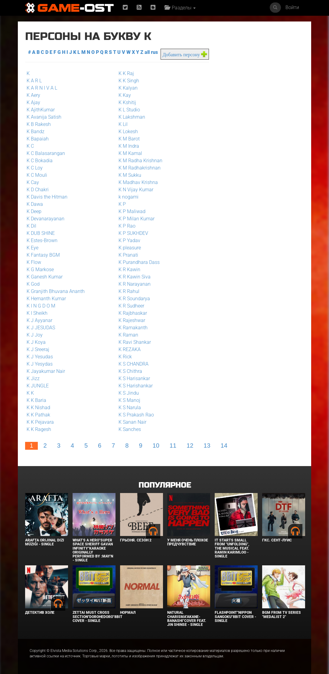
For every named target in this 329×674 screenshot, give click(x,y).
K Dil (31, 226)
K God (33, 284)
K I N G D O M (41, 306)
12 (190, 445)
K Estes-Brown (42, 240)
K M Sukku (130, 175)
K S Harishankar (136, 386)
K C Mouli (37, 175)
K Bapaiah (38, 139)
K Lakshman (132, 117)
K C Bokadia (40, 160)
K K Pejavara (40, 422)
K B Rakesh (39, 124)
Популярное (164, 485)
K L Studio (129, 110)
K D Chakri (38, 189)
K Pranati (128, 255)
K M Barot (129, 139)
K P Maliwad (132, 211)
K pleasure (130, 248)
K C (30, 146)
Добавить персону (181, 54)
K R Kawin (129, 269)
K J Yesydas (40, 364)
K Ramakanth (133, 327)
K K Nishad (38, 407)
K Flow (34, 262)
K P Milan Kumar (137, 219)
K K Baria (36, 400)
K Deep (34, 211)
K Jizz (33, 378)
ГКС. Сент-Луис (277, 540)
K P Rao (127, 226)
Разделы (180, 8)
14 (224, 445)
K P (122, 204)
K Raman (128, 335)
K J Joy (35, 335)
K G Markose (40, 269)
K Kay (125, 95)
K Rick (125, 357)
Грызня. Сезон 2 (135, 540)
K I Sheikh (37, 313)
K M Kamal (130, 153)
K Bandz (35, 131)
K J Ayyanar (39, 320)
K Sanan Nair (132, 422)
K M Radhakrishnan (140, 168)
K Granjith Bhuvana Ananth (56, 291)
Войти (292, 7)
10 (156, 445)
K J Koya (36, 342)
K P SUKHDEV (133, 233)
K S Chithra (130, 371)
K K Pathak (38, 415)
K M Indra (129, 146)
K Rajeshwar (132, 320)
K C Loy (35, 168)
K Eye (32, 248)
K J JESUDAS (41, 327)
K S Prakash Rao (136, 415)
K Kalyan (128, 88)
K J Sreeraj (38, 349)
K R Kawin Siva (135, 277)
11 (173, 445)
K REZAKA (130, 349)
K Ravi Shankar (135, 342)
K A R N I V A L (42, 88)
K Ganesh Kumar (45, 277)
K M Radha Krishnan (140, 160)
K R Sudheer (131, 306)
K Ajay (33, 102)
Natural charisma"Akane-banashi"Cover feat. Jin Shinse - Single (186, 618)
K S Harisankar (134, 378)
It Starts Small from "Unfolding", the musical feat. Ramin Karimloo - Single (232, 548)
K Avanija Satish (44, 117)
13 (207, 445)
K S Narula (130, 407)
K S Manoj (129, 400)
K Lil (123, 124)
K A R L (34, 81)
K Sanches (130, 429)
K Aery (33, 95)
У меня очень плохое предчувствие (187, 542)
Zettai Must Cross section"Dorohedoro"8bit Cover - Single (97, 616)
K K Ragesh (39, 429)
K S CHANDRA (133, 364)
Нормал (127, 612)
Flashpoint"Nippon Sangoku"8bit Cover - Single (235, 616)
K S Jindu (129, 393)
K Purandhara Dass (139, 262)
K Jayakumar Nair (46, 371)
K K (30, 393)
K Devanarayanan (45, 219)
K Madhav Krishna (138, 182)
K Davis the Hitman (47, 197)
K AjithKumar (41, 110)
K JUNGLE (38, 386)
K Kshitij (127, 102)
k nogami (128, 197)
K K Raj (126, 73)
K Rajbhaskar (133, 313)
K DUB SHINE (41, 233)
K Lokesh (128, 131)
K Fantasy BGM (43, 255)
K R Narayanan (135, 284)
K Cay (33, 182)
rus (154, 52)
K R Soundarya (134, 298)
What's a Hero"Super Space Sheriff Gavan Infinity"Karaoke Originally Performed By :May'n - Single (93, 550)
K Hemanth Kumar (46, 298)
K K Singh (129, 81)
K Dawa (35, 204)
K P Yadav (129, 240)
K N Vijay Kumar (136, 189)
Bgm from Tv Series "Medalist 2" (281, 614)
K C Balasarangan (46, 153)
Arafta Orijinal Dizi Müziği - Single (44, 542)
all (147, 52)
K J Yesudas (40, 357)
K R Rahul (129, 291)
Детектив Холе (39, 612)
